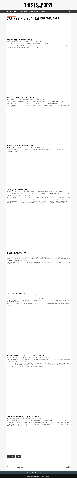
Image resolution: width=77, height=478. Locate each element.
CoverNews (41, 476)
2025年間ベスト (42, 11)
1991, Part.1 (11, 456)
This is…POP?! (38, 4)
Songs (22, 11)
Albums (10, 11)
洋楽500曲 (36, 11)
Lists (18, 11)
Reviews (25, 11)
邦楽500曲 (31, 11)
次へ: (54, 467)
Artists (14, 11)
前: (22, 467)
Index (7, 11)
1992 (19, 456)
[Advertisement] (38, 28)
